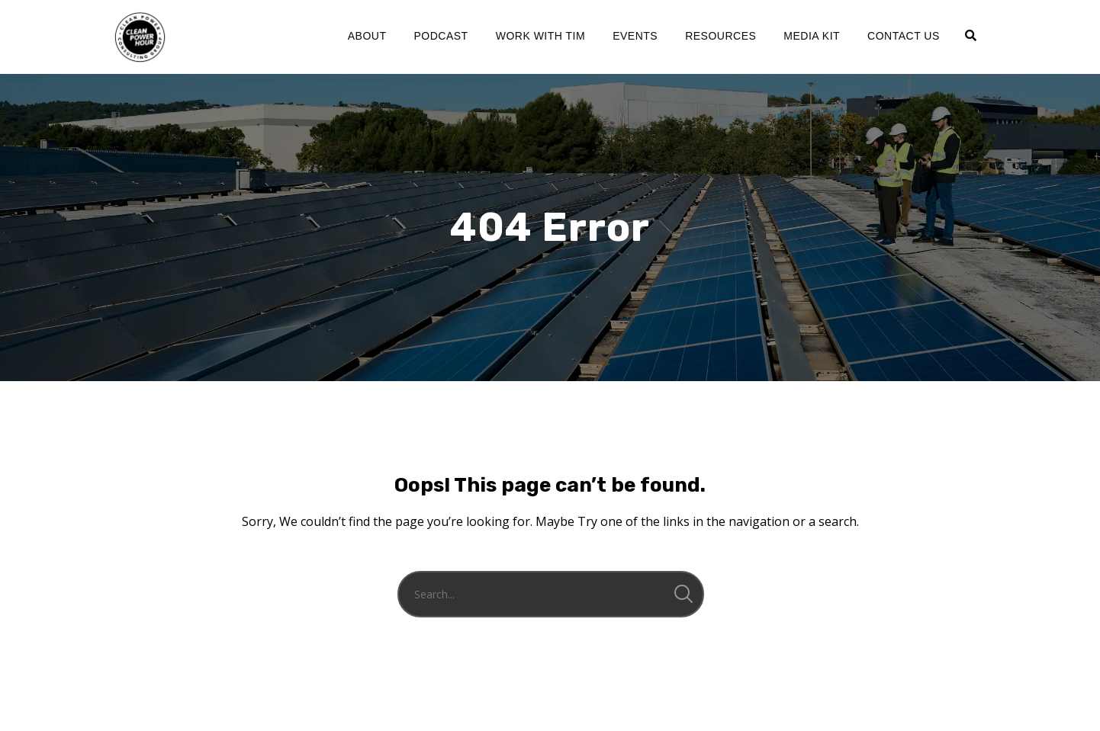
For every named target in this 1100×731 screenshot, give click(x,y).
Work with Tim (540, 36)
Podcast (441, 36)
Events (635, 36)
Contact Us (903, 36)
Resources (720, 36)
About (367, 36)
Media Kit (811, 36)
